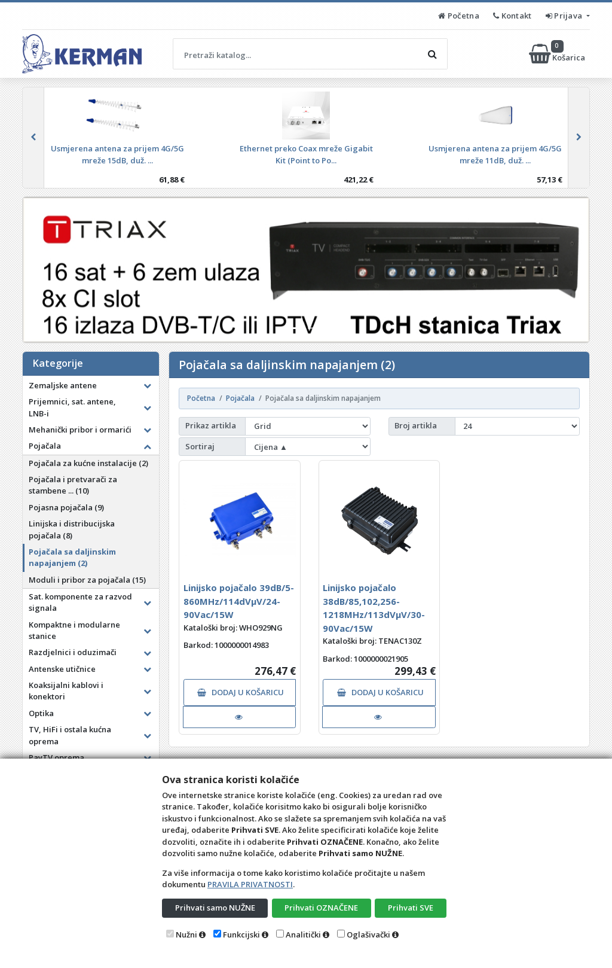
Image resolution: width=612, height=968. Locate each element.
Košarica (558, 53)
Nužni (186, 934)
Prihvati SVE (410, 907)
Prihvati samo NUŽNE (215, 907)
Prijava (565, 15)
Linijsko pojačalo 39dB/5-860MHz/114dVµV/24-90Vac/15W (238, 601)
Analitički (303, 934)
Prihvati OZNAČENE (321, 907)
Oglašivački (368, 934)
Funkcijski (241, 934)
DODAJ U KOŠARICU (240, 692)
